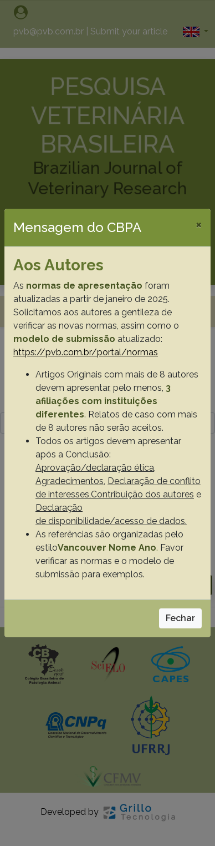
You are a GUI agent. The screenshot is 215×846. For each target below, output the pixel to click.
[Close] (199, 224)
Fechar (180, 618)
